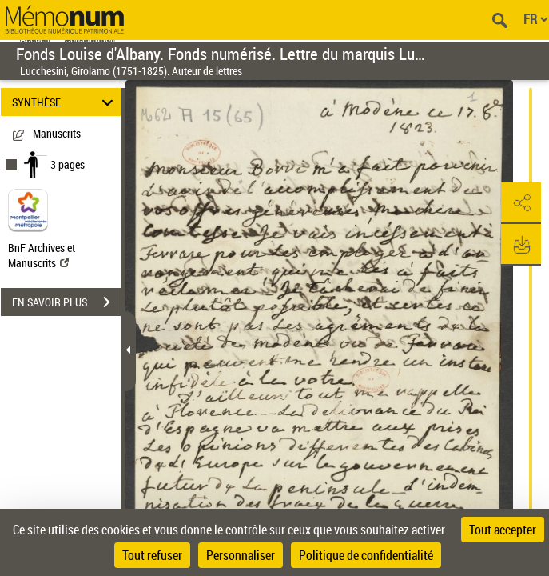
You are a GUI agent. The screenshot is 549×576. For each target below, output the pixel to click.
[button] (521, 203)
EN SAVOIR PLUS (66, 302)
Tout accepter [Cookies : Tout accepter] (502, 529)
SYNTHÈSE (64, 102)
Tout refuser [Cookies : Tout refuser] (152, 555)
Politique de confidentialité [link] (366, 555)
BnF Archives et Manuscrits (41, 255)
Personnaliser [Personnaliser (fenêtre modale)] (240, 555)
